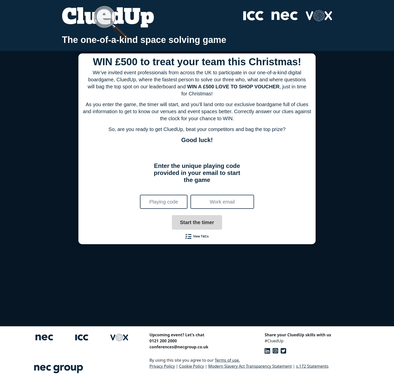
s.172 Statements (312, 366)
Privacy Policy (162, 366)
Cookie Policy (191, 366)
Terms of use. (227, 360)
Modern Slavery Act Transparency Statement (250, 366)
